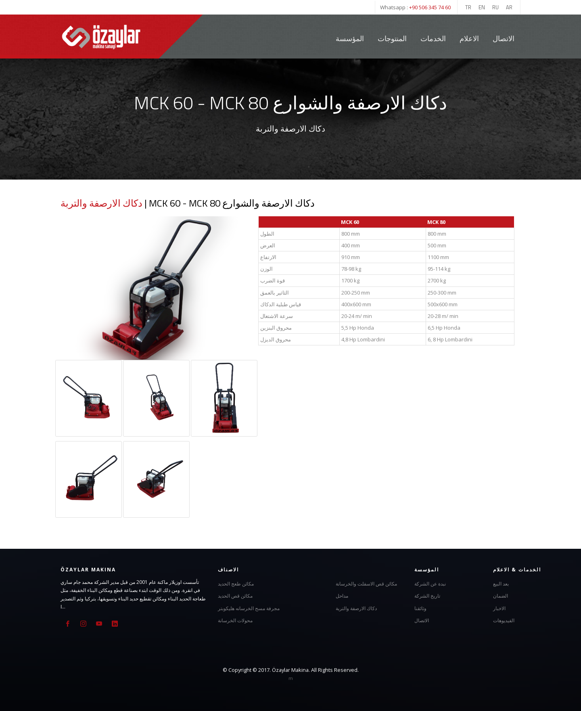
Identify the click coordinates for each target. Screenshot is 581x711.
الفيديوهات (503, 620)
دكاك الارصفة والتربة (101, 203)
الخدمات (433, 38)
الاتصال (503, 38)
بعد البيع (501, 583)
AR (509, 7)
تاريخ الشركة (427, 595)
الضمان (500, 595)
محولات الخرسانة (235, 620)
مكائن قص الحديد (235, 595)
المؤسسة (350, 38)
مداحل (342, 595)
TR (468, 7)
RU (495, 7)
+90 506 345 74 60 (430, 7)
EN (482, 7)
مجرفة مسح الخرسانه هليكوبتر (249, 607)
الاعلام (469, 38)
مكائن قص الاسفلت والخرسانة (366, 583)
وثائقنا (420, 607)
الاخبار (499, 607)
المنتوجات (392, 38)
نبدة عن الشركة (430, 583)
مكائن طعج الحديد (236, 583)
